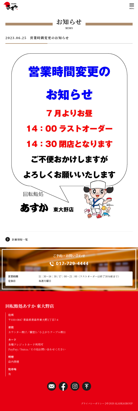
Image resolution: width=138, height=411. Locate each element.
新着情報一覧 (20, 239)
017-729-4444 (72, 263)
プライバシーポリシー (92, 403)
